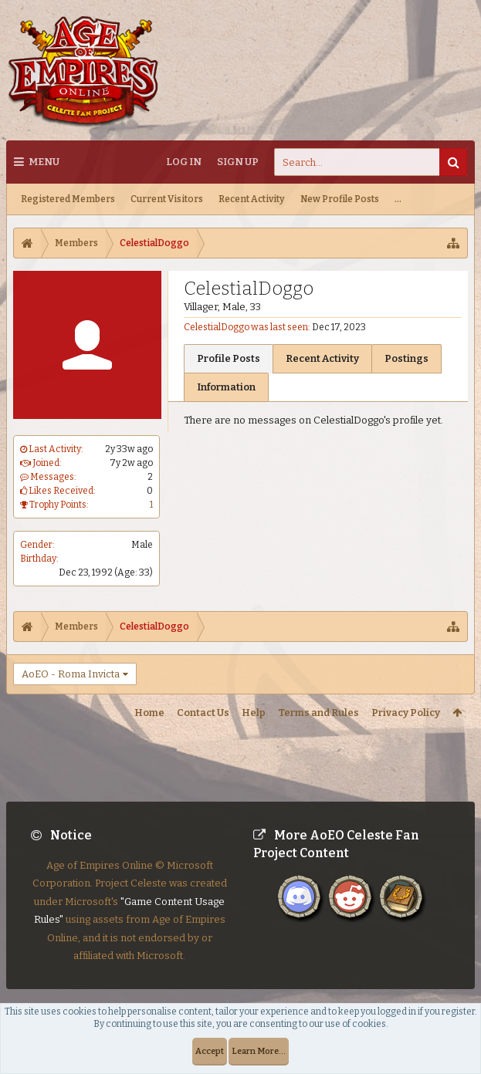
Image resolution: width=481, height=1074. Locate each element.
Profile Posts (228, 358)
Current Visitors (166, 199)
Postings (406, 358)
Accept (209, 1051)
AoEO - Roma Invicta (71, 674)
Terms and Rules (318, 712)
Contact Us (203, 712)
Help (254, 712)
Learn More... (259, 1051)
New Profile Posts (339, 199)
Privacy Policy (405, 712)
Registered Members (68, 199)
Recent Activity (251, 199)
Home (149, 712)
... (398, 199)
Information (226, 387)
